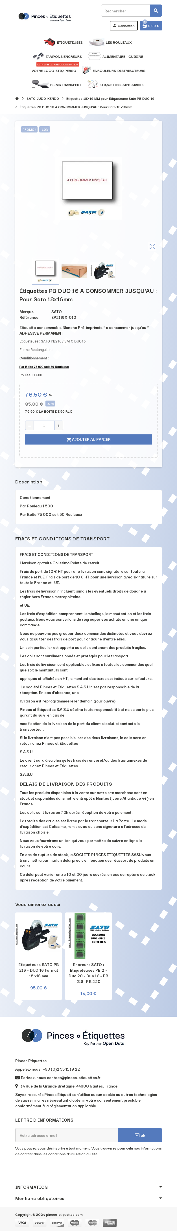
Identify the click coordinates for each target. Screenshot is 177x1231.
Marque (26, 311)
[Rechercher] (131, 11)
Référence (28, 317)
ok (140, 1135)
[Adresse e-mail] (66, 1135)
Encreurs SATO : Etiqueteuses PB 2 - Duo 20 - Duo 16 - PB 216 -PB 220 (88, 973)
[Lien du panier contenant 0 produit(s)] (151, 25)
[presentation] (58, 1171)
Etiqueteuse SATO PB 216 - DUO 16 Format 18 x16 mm (38, 970)
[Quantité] (44, 425)
